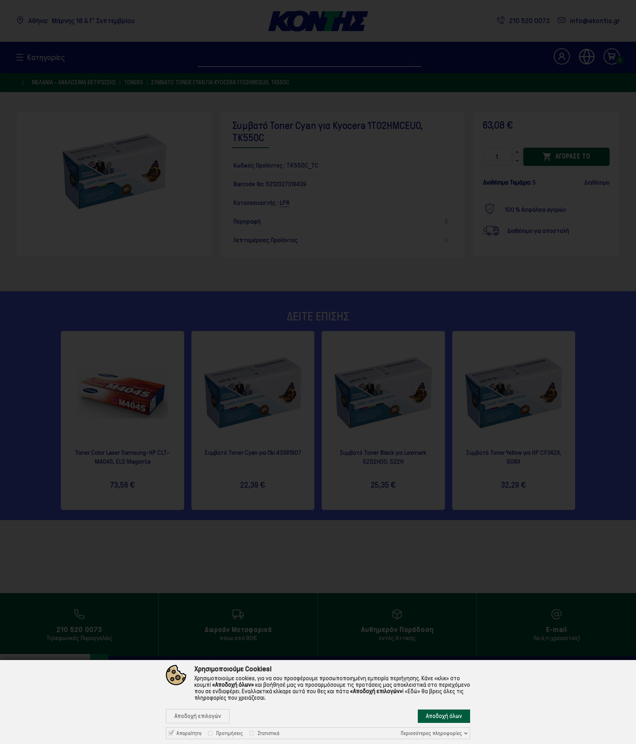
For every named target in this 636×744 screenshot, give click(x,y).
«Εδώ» (412, 691)
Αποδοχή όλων (444, 716)
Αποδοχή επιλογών (197, 716)
